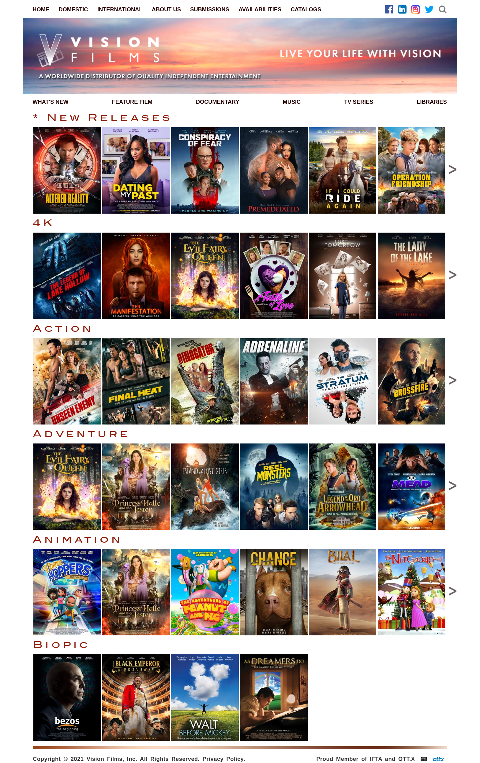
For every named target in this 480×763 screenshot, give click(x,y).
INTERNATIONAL (119, 9)
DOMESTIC (73, 9)
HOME (40, 9)
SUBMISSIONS (209, 9)
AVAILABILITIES (259, 9)
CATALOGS (306, 9)
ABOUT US (166, 9)
